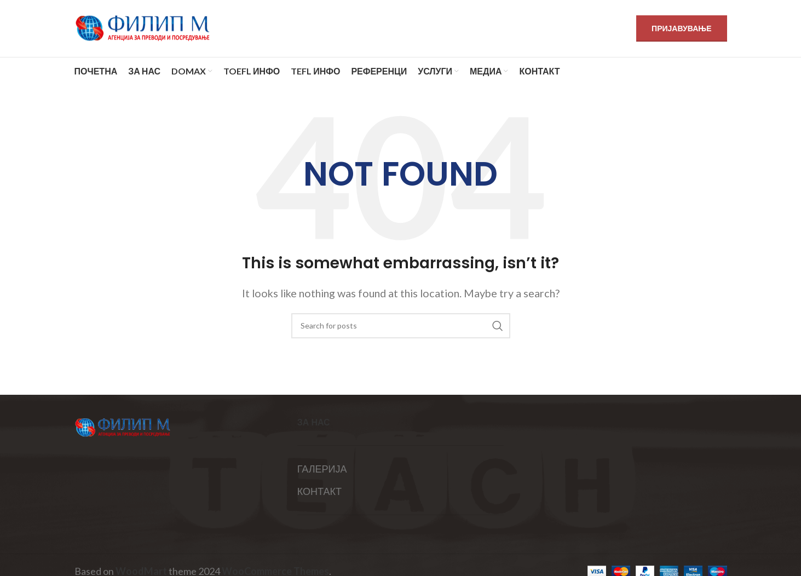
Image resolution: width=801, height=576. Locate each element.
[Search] (400, 325)
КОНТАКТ (319, 491)
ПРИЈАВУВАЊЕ (681, 28)
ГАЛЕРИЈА (322, 469)
